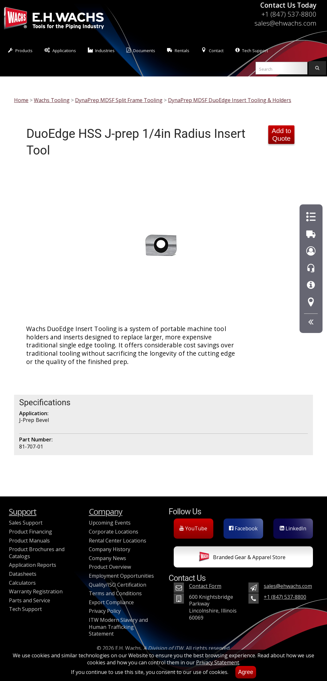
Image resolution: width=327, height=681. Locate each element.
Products (20, 50)
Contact (212, 50)
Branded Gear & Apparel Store (242, 558)
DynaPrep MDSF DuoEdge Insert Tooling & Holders (229, 100)
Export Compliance (111, 602)
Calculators (22, 582)
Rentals (178, 50)
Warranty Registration (36, 591)
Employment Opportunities (121, 575)
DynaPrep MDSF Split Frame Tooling (119, 100)
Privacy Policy (105, 610)
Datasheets (22, 573)
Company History (109, 549)
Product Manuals (29, 540)
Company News (107, 558)
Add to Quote (281, 134)
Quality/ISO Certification (117, 584)
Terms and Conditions (115, 593)
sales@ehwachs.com (285, 23)
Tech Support (251, 50)
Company (105, 511)
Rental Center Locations (117, 540)
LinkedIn (293, 528)
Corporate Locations (113, 531)
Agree (245, 672)
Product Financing (30, 531)
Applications (60, 50)
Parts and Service (29, 600)
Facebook (243, 528)
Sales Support (25, 522)
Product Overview (110, 566)
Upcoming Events (110, 522)
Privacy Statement (217, 662)
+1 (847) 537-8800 (288, 14)
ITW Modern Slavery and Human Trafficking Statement (118, 626)
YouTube (193, 528)
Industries (101, 50)
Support (22, 511)
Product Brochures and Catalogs (37, 553)
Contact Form (205, 586)
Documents (140, 50)
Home (21, 100)
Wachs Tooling (52, 100)
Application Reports (32, 564)
